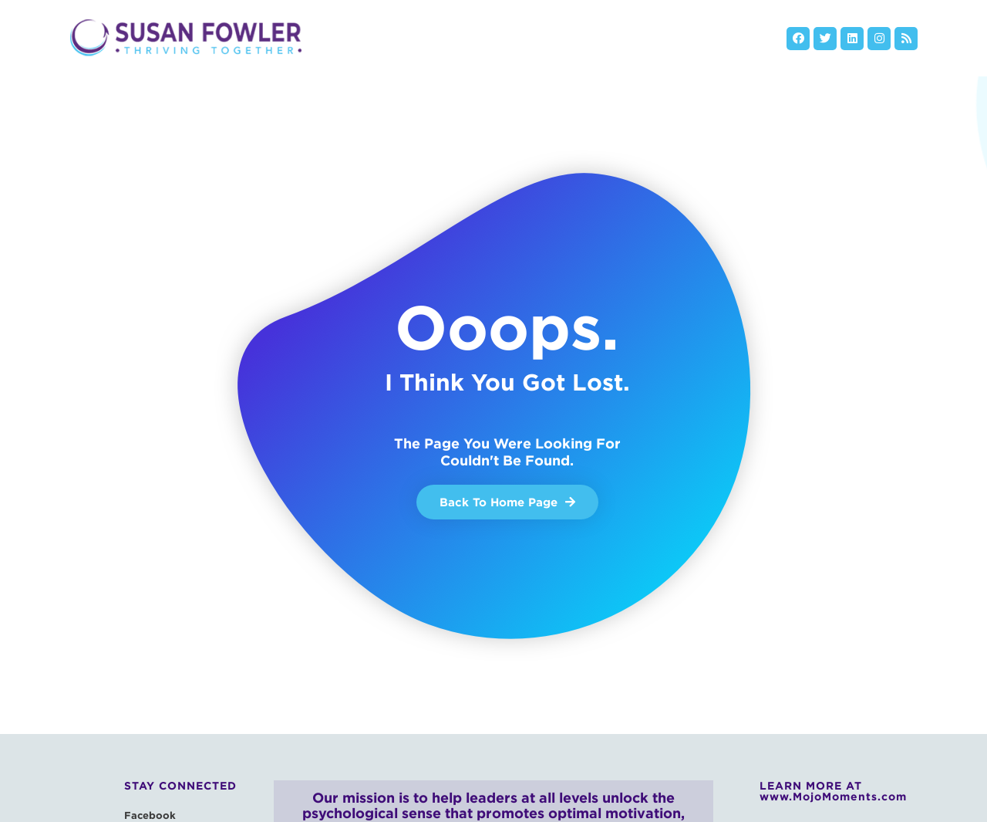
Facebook (150, 815)
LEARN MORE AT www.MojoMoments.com (833, 791)
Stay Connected (180, 786)
